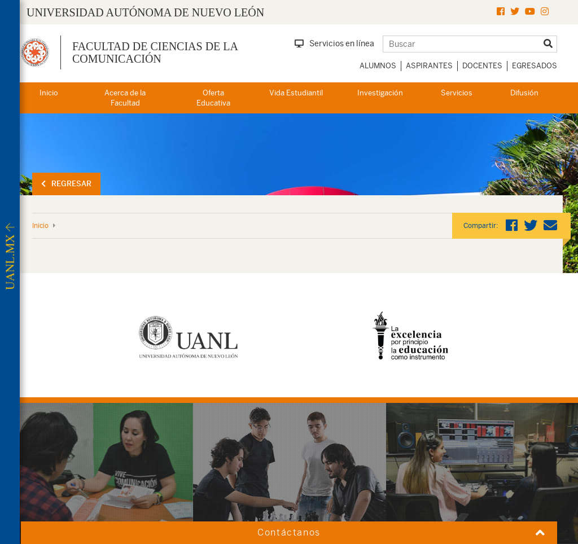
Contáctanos (289, 532)
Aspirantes (429, 66)
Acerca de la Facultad (125, 98)
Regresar (66, 183)
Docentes (482, 66)
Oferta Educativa (213, 98)
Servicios (456, 93)
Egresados (534, 66)
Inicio (49, 93)
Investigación (380, 93)
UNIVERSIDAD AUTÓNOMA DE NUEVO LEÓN (145, 12)
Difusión (524, 93)
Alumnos (378, 66)
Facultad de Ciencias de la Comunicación (155, 52)
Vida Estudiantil (296, 93)
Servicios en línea (334, 43)
